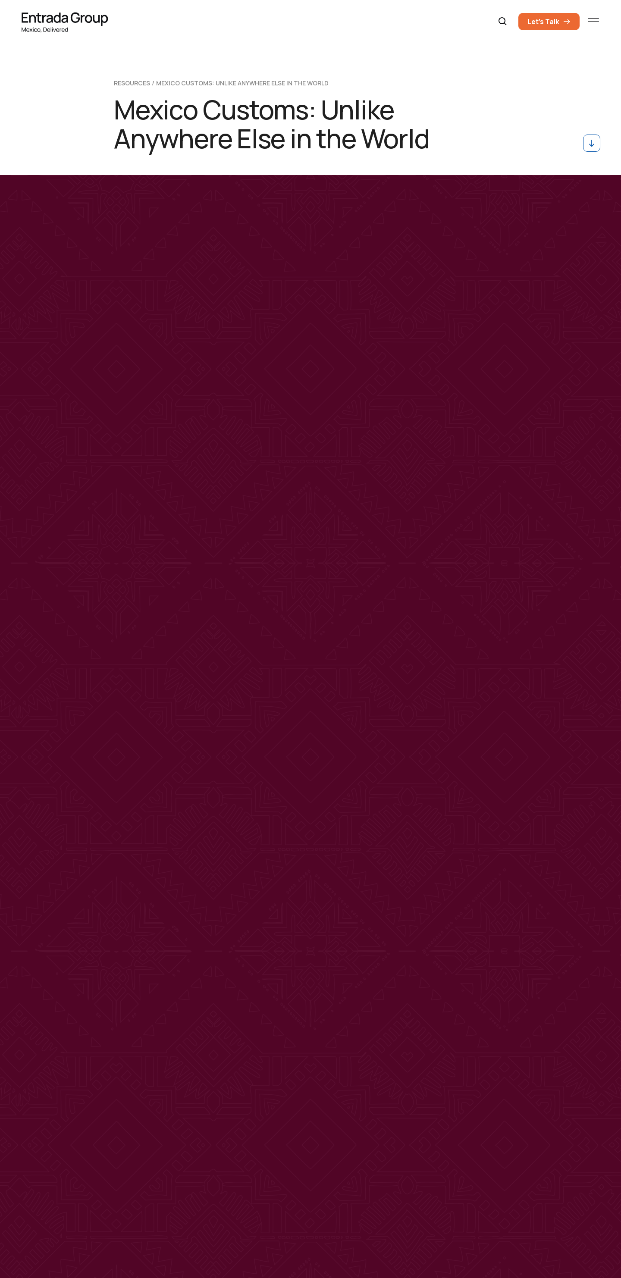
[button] (502, 21)
